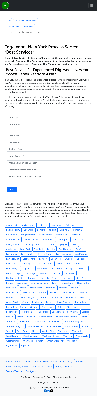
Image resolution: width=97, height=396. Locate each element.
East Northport (45, 254)
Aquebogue (56, 225)
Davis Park (25, 249)
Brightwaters (45, 234)
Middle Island (12, 292)
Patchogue (37, 302)
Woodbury (72, 340)
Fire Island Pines (45, 263)
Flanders (78, 263)
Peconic (50, 302)
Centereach (48, 239)
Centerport (63, 239)
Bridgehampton (27, 234)
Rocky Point (11, 311)
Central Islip (77, 239)
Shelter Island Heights (66, 316)
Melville (74, 287)
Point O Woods (64, 302)
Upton (35, 331)
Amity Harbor (27, 225)
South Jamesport (35, 326)
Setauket (31, 316)
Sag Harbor (42, 311)
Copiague (62, 244)
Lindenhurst (67, 283)
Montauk (42, 292)
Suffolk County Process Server (21, 26)
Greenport (70, 268)
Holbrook (43, 273)
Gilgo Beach (27, 268)
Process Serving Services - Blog (50, 361)
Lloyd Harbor (83, 283)
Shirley (84, 316)
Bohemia (77, 229)
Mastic (23, 287)
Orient (25, 302)
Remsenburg (48, 307)
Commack (49, 244)
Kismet (9, 283)
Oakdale (84, 297)
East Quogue (81, 254)
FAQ (70, 361)
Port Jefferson (81, 302)
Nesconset (83, 292)
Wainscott (63, 331)
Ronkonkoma (27, 311)
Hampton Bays (13, 273)
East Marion (11, 254)
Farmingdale (12, 263)
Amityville (42, 225)
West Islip (67, 336)
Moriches (54, 292)
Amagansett (12, 225)
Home (8, 20)
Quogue (34, 307)
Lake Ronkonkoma (39, 283)
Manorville (11, 287)
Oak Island (71, 297)
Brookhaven (61, 234)
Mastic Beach (36, 287)
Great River (42, 268)
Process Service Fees (42, 366)
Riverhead (72, 307)
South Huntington (14, 326)
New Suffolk (12, 297)
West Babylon (12, 336)
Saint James (72, 311)
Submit (11, 189)
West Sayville (82, 336)
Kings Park (81, 278)
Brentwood (11, 234)
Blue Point (64, 229)
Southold (86, 326)
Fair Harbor (81, 258)
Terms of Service (14, 371)
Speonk (9, 331)
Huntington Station (15, 278)
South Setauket (54, 326)
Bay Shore (28, 229)
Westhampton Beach (33, 340)
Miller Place (28, 292)
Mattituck (50, 287)
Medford (63, 287)
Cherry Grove (12, 244)
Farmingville (28, 263)
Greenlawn (57, 268)
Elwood (68, 258)
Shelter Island (45, 316)
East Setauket (12, 258)
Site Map (80, 361)
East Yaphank (29, 258)
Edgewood (56, 258)
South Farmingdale (74, 321)
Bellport (52, 229)
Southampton (71, 326)
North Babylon (28, 297)
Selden (20, 316)
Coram (74, 244)
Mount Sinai (68, 292)
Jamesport (67, 278)
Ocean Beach (12, 302)
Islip (41, 278)
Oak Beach (57, 297)
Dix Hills (51, 249)
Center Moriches (31, 239)
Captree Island (13, 239)
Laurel (55, 283)
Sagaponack (58, 311)
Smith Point (25, 321)
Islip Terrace (53, 278)
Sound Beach (55, 321)
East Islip (80, 249)
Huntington (69, 273)
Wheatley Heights (55, 340)
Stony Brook (23, 331)
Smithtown (40, 321)
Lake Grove (22, 283)
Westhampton (13, 340)
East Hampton (65, 249)
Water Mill (76, 331)
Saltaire (85, 311)
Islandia (32, 278)
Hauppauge (29, 273)
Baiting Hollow (13, 229)
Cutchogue (11, 249)
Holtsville (56, 273)
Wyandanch (11, 345)
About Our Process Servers (18, 361)
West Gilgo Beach (50, 336)
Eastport (43, 258)
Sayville (9, 316)
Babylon (70, 225)
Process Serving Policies (17, 366)
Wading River (48, 331)
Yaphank (25, 345)
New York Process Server (26, 20)
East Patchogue (63, 254)
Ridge (60, 307)
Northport (43, 297)
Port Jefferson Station (16, 307)
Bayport (41, 229)
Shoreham (11, 321)
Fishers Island (63, 263)
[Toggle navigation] (91, 5)
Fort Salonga (12, 268)
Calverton (75, 234)
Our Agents (31, 371)
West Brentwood (31, 336)
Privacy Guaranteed (65, 366)
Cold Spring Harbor (31, 244)
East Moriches (27, 254)
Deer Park (38, 249)
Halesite (83, 268)
